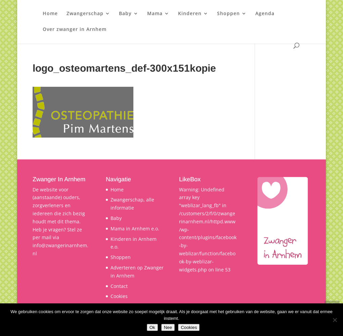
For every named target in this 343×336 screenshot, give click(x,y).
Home (50, 13)
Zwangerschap (85, 13)
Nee (168, 327)
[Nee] (334, 319)
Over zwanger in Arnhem (74, 29)
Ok (152, 327)
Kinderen (190, 13)
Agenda (264, 13)
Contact (119, 286)
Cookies (119, 296)
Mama (155, 13)
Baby (125, 13)
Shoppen (228, 13)
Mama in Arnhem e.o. (135, 228)
